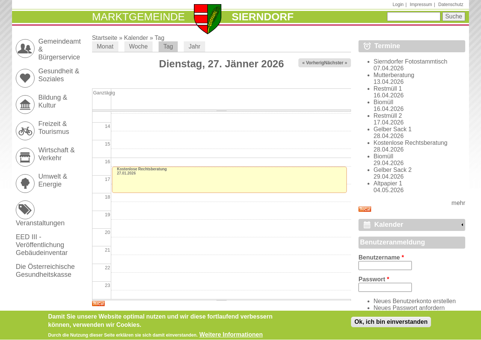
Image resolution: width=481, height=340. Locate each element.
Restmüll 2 (388, 115)
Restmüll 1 (388, 88)
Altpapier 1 (388, 183)
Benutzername (381, 257)
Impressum (421, 4)
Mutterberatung (394, 75)
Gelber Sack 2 (392, 170)
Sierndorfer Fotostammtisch (411, 61)
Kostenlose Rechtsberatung (142, 169)
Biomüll (383, 102)
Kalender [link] (388, 224)
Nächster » (335, 62)
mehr (458, 203)
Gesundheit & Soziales (58, 75)
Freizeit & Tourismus (53, 127)
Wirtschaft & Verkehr (56, 154)
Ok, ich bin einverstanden (391, 324)
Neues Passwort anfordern (409, 308)
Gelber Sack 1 (392, 129)
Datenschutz (450, 4)
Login (398, 4)
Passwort (373, 279)
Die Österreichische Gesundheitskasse (45, 270)
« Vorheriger (315, 62)
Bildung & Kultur (52, 101)
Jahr (194, 46)
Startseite (105, 38)
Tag (160, 38)
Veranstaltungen (40, 223)
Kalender (136, 38)
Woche (138, 46)
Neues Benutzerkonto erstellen (415, 301)
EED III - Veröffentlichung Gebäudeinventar (42, 245)
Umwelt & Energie (52, 180)
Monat (105, 46)
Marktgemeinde (138, 17)
